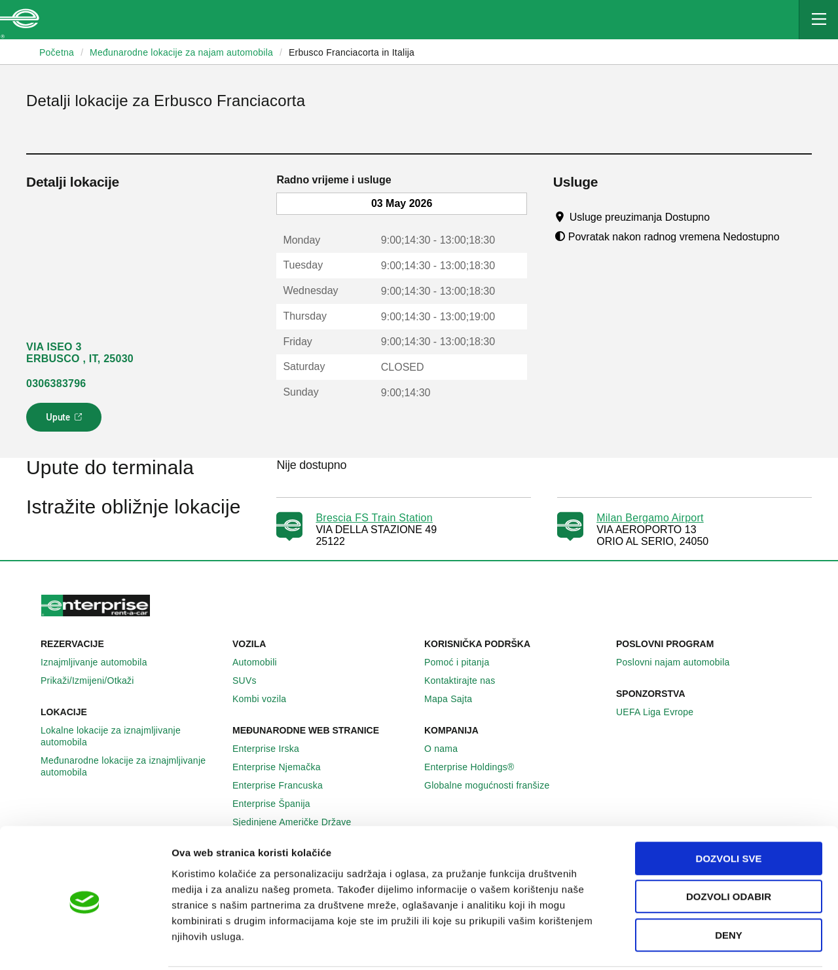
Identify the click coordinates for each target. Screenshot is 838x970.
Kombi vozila (266, 699)
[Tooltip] (722, 216)
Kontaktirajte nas (467, 680)
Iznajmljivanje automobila (101, 662)
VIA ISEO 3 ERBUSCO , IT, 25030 (80, 352)
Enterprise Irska (273, 748)
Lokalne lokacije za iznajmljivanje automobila (131, 736)
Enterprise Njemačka (283, 767)
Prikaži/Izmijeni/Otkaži (95, 680)
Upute (66, 421)
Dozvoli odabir (728, 848)
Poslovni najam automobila (680, 662)
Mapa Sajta (455, 699)
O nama (448, 748)
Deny (728, 886)
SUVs (251, 680)
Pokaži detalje (674, 944)
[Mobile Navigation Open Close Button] (818, 19)
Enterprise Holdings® (476, 767)
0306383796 (56, 383)
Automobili (261, 662)
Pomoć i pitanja (463, 662)
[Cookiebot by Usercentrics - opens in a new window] (84, 944)
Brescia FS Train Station (374, 517)
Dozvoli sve (729, 809)
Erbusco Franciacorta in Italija (351, 52)
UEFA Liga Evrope (662, 712)
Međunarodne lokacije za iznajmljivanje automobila (131, 766)
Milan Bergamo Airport (650, 517)
